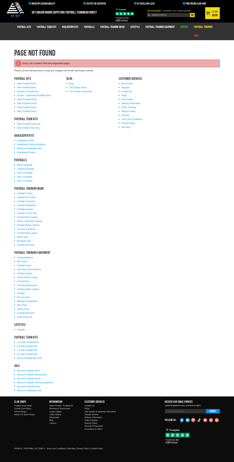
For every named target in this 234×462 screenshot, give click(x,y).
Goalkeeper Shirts (25, 140)
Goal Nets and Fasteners (29, 269)
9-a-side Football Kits (27, 346)
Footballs (89, 26)
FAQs (124, 95)
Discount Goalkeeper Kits (29, 148)
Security (125, 115)
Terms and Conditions (132, 119)
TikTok (199, 420)
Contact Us (127, 91)
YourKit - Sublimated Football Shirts (34, 95)
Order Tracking (129, 107)
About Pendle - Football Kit (61, 406)
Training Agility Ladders (28, 289)
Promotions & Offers (93, 429)
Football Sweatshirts (26, 205)
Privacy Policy (128, 123)
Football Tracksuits (26, 201)
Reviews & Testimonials (59, 408)
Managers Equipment (27, 301)
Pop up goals (23, 297)
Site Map (126, 127)
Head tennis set (24, 317)
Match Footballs (24, 165)
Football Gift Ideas (25, 245)
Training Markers (25, 257)
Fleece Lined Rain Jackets (29, 221)
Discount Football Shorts (29, 378)
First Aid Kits (23, 281)
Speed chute (23, 309)
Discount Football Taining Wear (32, 374)
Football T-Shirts (25, 193)
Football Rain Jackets (27, 217)
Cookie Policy (97, 448)
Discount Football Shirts (28, 370)
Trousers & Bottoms (26, 229)
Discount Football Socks (28, 386)
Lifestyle (135, 26)
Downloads (54, 417)
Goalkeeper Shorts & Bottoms (31, 144)
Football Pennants (25, 313)
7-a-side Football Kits (27, 350)
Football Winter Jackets (28, 225)
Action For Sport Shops (24, 414)
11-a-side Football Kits (27, 342)
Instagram (193, 420)
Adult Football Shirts (26, 83)
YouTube (205, 420)
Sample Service (91, 414)
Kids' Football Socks (26, 111)
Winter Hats (22, 237)
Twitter (188, 420)
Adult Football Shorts (27, 99)
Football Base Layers (27, 233)
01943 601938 (184, 11)
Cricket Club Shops (22, 408)
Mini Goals (22, 261)
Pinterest (211, 420)
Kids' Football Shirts (26, 87)
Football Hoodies (25, 209)
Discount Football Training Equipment (35, 382)
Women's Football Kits (27, 91)
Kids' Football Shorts (27, 103)
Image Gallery (55, 411)
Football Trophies (203, 26)
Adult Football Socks (27, 107)
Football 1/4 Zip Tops (27, 213)
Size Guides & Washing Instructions (100, 411)
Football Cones (24, 265)
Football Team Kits (46, 26)
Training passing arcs (27, 285)
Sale (196, 35)
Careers (52, 423)
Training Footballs (25, 169)
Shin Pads (22, 305)
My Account (154, 11)
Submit (212, 411)
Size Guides (127, 99)
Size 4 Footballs (24, 177)
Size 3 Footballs (24, 181)
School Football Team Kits (29, 358)
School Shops (20, 411)
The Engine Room (78, 87)
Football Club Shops (23, 406)
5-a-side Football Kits (27, 354)
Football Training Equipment (160, 26)
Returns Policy (128, 111)
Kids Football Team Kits (28, 128)
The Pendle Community (80, 91)
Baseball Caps (24, 241)
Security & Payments (94, 426)
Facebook (182, 420)
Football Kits (24, 26)
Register (126, 87)
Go (192, 15)
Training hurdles (24, 273)
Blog (71, 83)
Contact (169, 11)
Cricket (184, 26)
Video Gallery (55, 414)
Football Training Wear (112, 26)
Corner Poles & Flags (27, 277)
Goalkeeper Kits (70, 26)
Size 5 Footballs (24, 173)
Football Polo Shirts (26, 197)
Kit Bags (21, 293)
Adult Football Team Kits (28, 124)
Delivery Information (131, 103)
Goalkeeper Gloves (26, 152)
